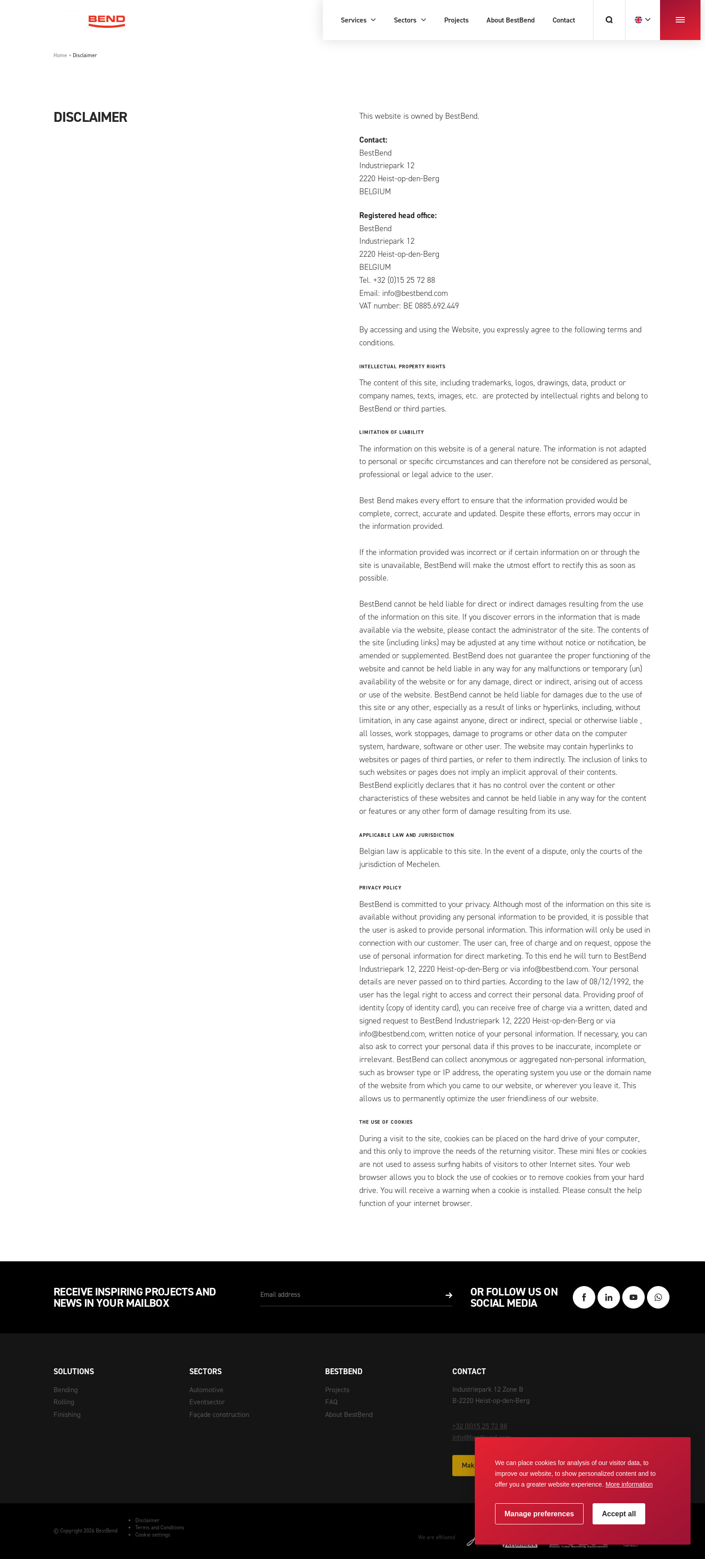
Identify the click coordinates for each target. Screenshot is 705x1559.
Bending (66, 1389)
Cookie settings (152, 1534)
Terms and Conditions (159, 1527)
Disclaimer (147, 1520)
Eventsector (207, 1402)
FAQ (331, 1402)
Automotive (206, 1389)
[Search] (609, 20)
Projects (337, 1389)
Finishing (67, 1414)
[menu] (680, 20)
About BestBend (349, 1414)
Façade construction (219, 1414)
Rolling (64, 1402)
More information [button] (629, 1484)
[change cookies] (539, 1513)
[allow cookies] (619, 1513)
